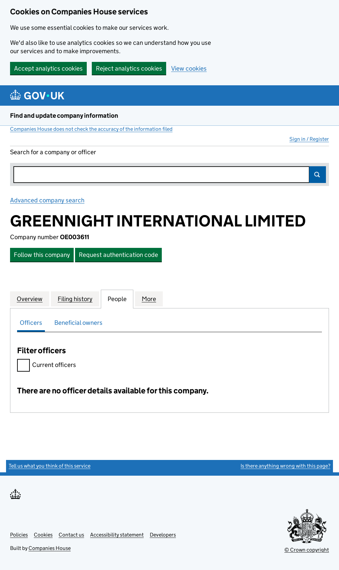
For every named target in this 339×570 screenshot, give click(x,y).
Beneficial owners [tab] (78, 322)
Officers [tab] (31, 322)
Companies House (49, 548)
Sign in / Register (309, 139)
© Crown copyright (306, 550)
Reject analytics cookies (129, 68)
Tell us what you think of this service (49, 466)
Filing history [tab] (75, 299)
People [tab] (117, 299)
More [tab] (149, 299)
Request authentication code (118, 255)
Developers (163, 535)
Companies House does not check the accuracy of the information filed (91, 129)
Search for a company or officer (53, 152)
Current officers (46, 366)
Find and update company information (64, 115)
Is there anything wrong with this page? (285, 466)
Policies (19, 535)
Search (317, 174)
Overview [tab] (30, 299)
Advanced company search (47, 200)
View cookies (189, 68)
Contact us (71, 535)
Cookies (43, 535)
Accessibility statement (117, 535)
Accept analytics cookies (48, 68)
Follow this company (42, 255)
